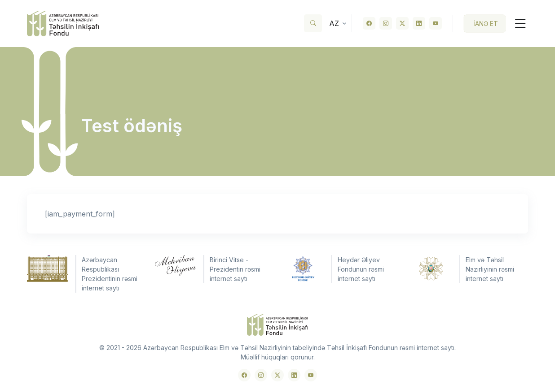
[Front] (63, 23)
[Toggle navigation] (517, 23)
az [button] (334, 23)
